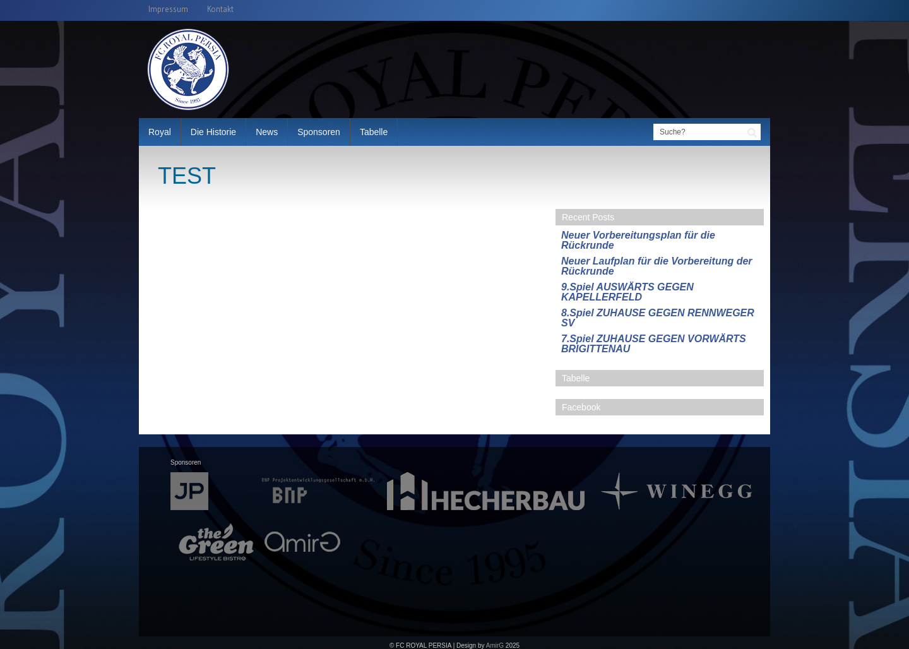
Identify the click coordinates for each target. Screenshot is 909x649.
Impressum (168, 9)
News (267, 132)
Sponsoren (318, 132)
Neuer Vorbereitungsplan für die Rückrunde (638, 240)
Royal (159, 132)
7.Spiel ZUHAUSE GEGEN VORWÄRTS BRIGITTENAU (653, 343)
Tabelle (374, 132)
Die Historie (213, 132)
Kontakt (220, 9)
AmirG (495, 645)
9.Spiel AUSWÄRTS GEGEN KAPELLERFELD (627, 292)
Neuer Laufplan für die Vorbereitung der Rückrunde (656, 266)
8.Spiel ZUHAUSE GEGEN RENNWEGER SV (657, 317)
